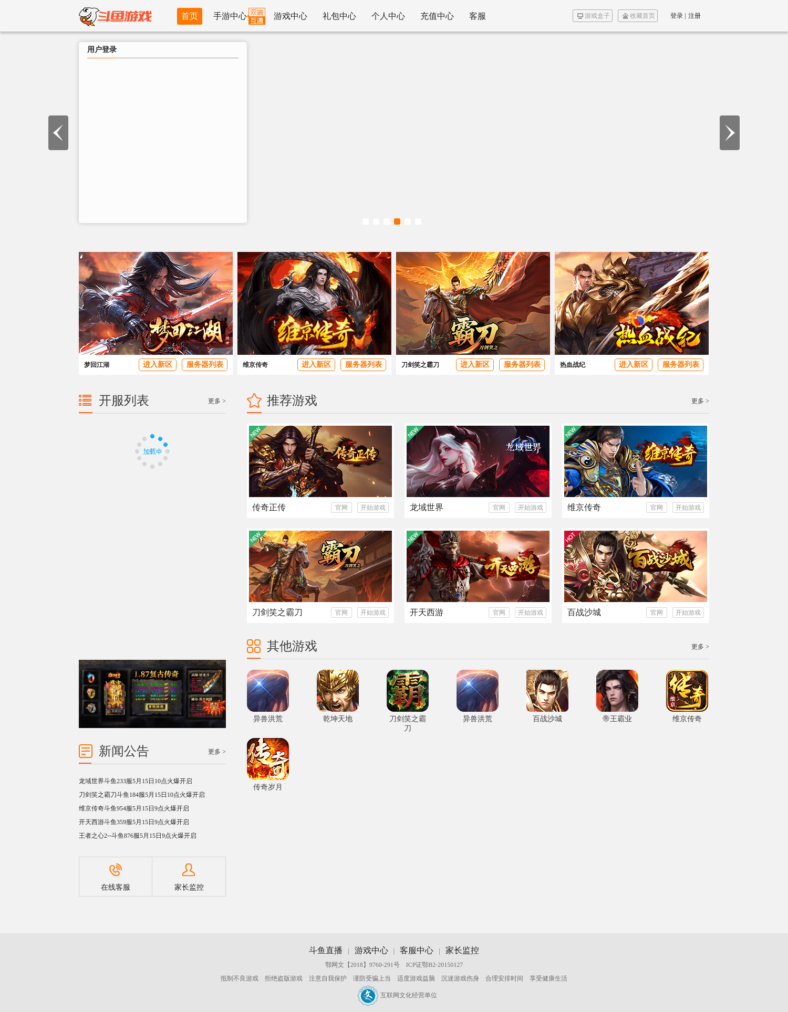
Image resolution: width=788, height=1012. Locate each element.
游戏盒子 (593, 15)
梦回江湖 (96, 364)
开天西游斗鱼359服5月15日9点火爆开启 (134, 822)
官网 (341, 507)
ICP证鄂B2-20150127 (434, 964)
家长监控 (189, 877)
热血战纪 (572, 364)
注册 (694, 15)
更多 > (700, 401)
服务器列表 (204, 364)
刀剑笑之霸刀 (420, 364)
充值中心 (437, 16)
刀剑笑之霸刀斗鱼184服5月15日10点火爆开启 (142, 794)
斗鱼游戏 (115, 15)
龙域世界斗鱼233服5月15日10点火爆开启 (135, 781)
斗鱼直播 (326, 950)
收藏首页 (639, 15)
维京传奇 (255, 364)
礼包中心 (339, 16)
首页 (189, 16)
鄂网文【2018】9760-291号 (362, 964)
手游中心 (230, 16)
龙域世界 (426, 507)
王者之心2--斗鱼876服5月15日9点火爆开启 (137, 835)
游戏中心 (290, 16)
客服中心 (416, 950)
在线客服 (115, 877)
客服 (477, 16)
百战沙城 (584, 612)
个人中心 (388, 16)
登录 (676, 15)
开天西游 (426, 612)
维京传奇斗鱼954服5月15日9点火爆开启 (134, 808)
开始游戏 (373, 507)
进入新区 (157, 364)
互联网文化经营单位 (397, 995)
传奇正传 (269, 507)
